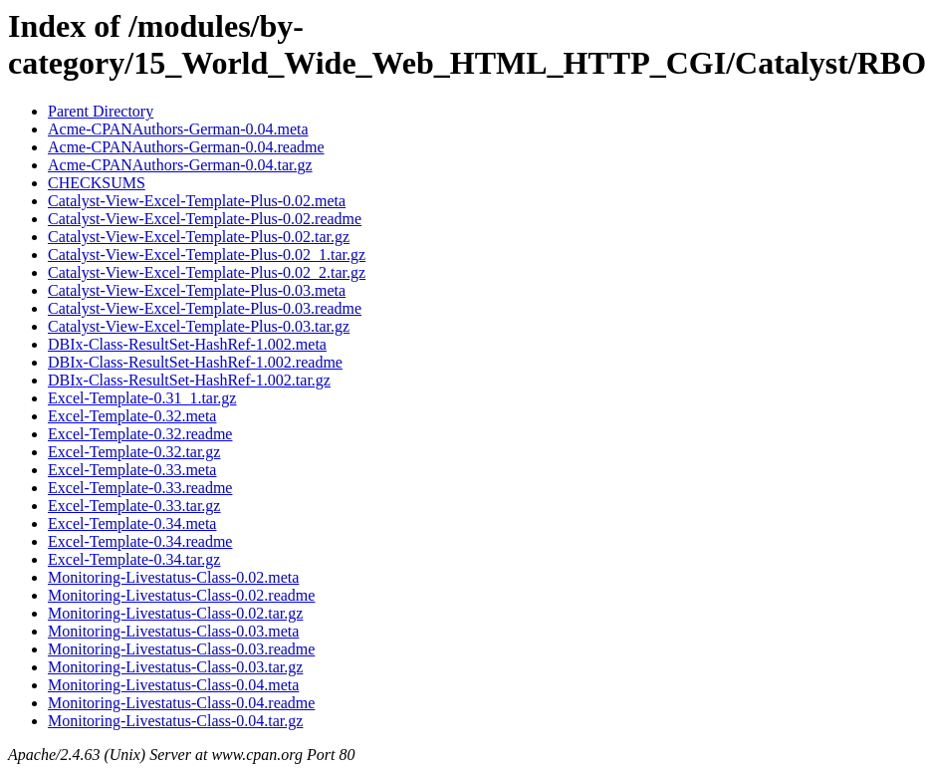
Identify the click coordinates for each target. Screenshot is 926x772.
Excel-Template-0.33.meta (132, 469)
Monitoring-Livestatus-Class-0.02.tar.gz (175, 613)
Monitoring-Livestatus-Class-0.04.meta (173, 684)
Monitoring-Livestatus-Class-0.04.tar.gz (175, 720)
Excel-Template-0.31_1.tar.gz (142, 397)
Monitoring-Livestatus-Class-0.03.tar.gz (175, 666)
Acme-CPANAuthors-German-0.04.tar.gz (180, 164)
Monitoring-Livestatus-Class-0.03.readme (181, 649)
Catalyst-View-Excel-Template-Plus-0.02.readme (204, 218)
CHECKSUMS (96, 182)
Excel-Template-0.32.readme (140, 433)
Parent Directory (100, 111)
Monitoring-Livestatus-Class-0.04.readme (181, 702)
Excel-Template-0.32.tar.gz (134, 451)
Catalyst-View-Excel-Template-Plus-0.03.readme (204, 308)
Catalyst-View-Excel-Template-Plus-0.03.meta (197, 290)
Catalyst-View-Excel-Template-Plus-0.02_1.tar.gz (206, 254)
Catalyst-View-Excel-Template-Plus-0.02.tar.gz (198, 236)
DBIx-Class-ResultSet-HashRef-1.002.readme (195, 362)
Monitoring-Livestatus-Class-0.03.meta (173, 631)
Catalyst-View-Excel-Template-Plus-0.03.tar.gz (198, 326)
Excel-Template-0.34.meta (132, 523)
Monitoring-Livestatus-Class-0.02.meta (173, 577)
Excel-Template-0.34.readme (140, 541)
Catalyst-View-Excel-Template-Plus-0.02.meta (197, 200)
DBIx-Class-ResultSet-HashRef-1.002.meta (187, 344)
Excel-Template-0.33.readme (140, 487)
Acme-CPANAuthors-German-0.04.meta (178, 129)
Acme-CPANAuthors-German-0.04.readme (186, 146)
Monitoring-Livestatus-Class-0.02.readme (181, 595)
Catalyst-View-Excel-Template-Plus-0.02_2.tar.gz (206, 272)
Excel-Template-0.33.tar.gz (134, 505)
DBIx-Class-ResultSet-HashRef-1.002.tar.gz (189, 380)
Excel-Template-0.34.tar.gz (134, 559)
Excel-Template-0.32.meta (132, 415)
